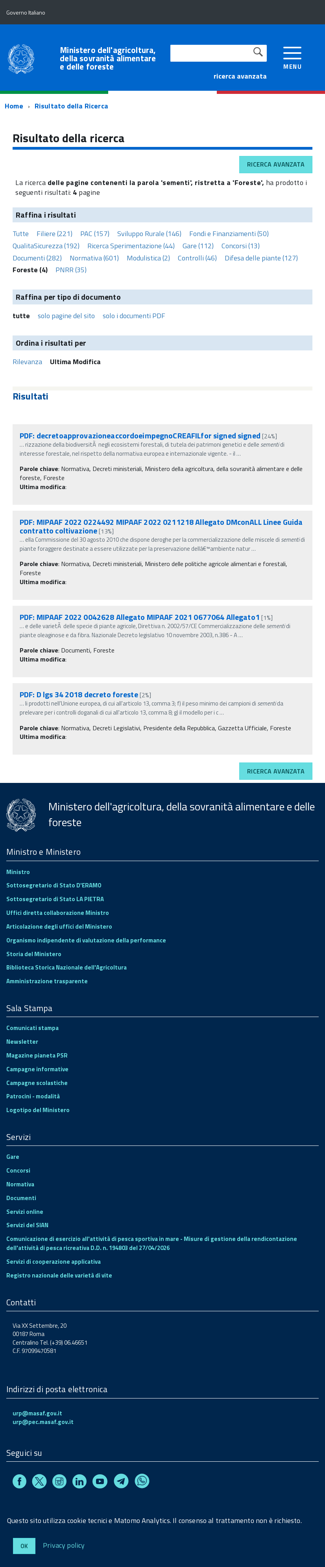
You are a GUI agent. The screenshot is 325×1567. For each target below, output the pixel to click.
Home (14, 106)
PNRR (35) (71, 269)
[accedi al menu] (292, 57)
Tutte (21, 233)
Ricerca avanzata (276, 164)
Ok (24, 1546)
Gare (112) (198, 245)
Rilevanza (27, 361)
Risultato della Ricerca (71, 106)
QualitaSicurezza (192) (46, 245)
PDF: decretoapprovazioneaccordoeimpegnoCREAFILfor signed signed (140, 435)
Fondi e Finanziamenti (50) (229, 233)
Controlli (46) (197, 258)
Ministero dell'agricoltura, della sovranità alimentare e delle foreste (108, 58)
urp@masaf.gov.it (37, 1413)
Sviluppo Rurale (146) (149, 233)
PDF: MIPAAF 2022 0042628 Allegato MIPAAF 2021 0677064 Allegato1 (140, 617)
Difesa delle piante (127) (261, 258)
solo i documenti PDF (134, 315)
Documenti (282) (37, 258)
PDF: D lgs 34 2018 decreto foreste (79, 694)
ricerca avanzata (240, 76)
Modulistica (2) (148, 258)
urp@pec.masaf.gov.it (43, 1421)
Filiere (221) (54, 233)
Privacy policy (64, 1545)
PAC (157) (94, 233)
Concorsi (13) (241, 245)
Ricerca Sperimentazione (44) (131, 245)
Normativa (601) (94, 258)
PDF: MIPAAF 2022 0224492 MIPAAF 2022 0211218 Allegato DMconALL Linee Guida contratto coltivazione (161, 526)
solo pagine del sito (66, 315)
